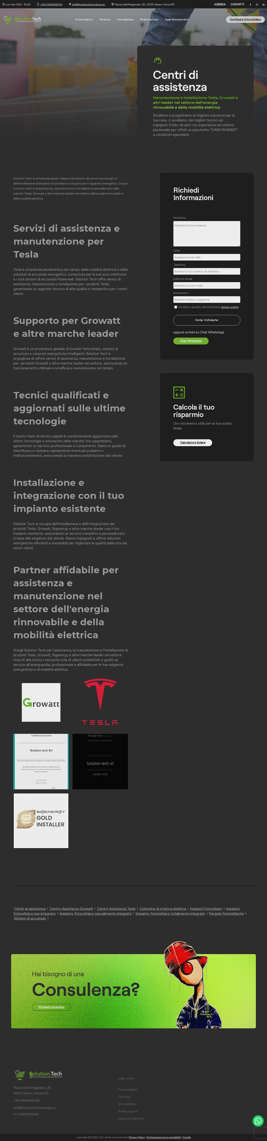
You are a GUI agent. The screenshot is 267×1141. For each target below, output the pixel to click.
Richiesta (179, 217)
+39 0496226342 (51, 4)
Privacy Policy (137, 1137)
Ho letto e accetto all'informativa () (208, 307)
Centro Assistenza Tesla (116, 908)
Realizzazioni (149, 19)
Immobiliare (125, 19)
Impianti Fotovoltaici (206, 908)
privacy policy (230, 307)
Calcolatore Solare (192, 442)
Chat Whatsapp (191, 340)
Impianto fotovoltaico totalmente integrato (170, 913)
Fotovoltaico (84, 19)
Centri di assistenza (30, 908)
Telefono (179, 264)
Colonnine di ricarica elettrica (162, 908)
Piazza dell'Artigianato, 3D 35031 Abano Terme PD (32, 1093)
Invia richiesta (206, 320)
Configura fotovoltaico (245, 19)
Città (176, 250)
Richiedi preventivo (51, 1007)
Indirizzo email (182, 278)
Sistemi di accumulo (30, 918)
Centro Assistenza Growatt (71, 908)
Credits (186, 1137)
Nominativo (181, 293)
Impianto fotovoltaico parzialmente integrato (96, 913)
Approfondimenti (177, 19)
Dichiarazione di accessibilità (163, 1137)
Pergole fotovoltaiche (226, 913)
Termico (105, 19)
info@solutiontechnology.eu (88, 4)
